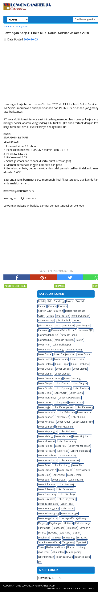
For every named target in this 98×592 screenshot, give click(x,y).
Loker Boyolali (46, 368)
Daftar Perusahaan (75, 310)
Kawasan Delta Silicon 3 (63, 330)
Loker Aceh (44, 344)
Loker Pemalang (67, 455)
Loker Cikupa (45, 383)
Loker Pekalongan (80, 450)
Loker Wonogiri (69, 513)
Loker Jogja (44, 407)
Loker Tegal (67, 503)
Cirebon (62, 306)
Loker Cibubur (62, 373)
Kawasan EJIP (86, 330)
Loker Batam (61, 359)
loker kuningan (46, 556)
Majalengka (55, 523)
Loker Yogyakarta (47, 518)
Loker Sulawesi (46, 489)
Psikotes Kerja (82, 523)
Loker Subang (76, 479)
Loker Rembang (61, 465)
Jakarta (76, 320)
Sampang (85, 528)
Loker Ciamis (80, 368)
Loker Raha (44, 465)
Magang (42, 523)
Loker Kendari (45, 417)
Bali (49, 301)
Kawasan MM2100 (64, 339)
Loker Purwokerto (69, 460)
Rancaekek (58, 528)
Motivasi (68, 523)
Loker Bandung (74, 349)
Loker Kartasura (46, 412)
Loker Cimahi (45, 388)
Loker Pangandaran (79, 445)
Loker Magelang (64, 426)
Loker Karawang (84, 407)
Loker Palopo (45, 445)
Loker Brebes (63, 368)
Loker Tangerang (67, 499)
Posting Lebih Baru (15, 286)
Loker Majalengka (47, 431)
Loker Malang (45, 436)
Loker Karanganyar (63, 407)
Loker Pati (62, 450)
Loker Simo (44, 475)
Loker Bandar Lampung (50, 349)
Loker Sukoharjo (66, 484)
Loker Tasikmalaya (48, 503)
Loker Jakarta (45, 402)
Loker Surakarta (46, 499)
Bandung (59, 301)
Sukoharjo (43, 537)
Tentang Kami (52, 588)
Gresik (50, 315)
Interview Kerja (46, 320)
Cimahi (52, 306)
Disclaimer (88, 588)
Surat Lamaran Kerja (49, 542)
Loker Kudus (63, 421)
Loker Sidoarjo (83, 470)
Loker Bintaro (45, 364)
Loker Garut (61, 392)
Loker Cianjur (45, 373)
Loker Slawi (59, 475)
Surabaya (82, 537)
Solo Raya (65, 532)
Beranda (59, 286)
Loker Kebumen (66, 412)
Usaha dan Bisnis (55, 547)
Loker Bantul (45, 359)
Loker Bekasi (77, 359)
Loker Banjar (45, 354)
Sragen (76, 532)
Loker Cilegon (79, 383)
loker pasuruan (64, 556)
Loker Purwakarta (47, 460)
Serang (42, 532)
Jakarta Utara (45, 325)
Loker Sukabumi (46, 484)
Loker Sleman (74, 475)
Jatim (57, 325)
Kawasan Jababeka (48, 335)
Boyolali (80, 301)
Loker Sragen (59, 479)
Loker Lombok (46, 426)
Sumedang (69, 537)
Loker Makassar (67, 431)
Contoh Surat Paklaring (50, 310)
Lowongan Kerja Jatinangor (73, 518)
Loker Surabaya (67, 494)
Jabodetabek (63, 320)
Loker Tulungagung (48, 513)
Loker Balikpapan (62, 344)
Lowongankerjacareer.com (38, 585)
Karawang (43, 330)
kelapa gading (73, 552)
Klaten (79, 339)
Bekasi (69, 301)
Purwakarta (44, 528)
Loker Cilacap (62, 383)
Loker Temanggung (48, 508)
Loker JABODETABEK (70, 397)
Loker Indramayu (47, 397)
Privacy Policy (71, 588)
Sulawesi (56, 537)
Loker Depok (45, 392)
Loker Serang (65, 470)
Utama (70, 547)
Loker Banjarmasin (64, 354)
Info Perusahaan (80, 315)
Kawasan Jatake (69, 335)
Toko (41, 547)
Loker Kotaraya (46, 421)
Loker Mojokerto (82, 436)
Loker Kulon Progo (83, 421)
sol (39, 561)
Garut (41, 315)
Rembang (72, 528)
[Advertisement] (35, 237)
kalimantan (58, 552)
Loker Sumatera (64, 489)
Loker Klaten (62, 417)
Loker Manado (63, 436)
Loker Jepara (76, 402)
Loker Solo (44, 479)
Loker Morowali (46, 441)
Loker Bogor (62, 364)
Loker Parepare (46, 450)
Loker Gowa (76, 392)
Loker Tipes (67, 508)
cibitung (81, 547)
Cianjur (42, 306)
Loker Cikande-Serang (50, 378)
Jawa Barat (68, 325)
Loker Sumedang (47, 494)
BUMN (41, 301)
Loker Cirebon (81, 388)
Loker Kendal (84, 412)
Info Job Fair (62, 315)
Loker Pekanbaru (47, 455)
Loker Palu (60, 445)
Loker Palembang (66, 441)
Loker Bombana (80, 364)
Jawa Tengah (83, 325)
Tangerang (68, 542)
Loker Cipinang (63, 388)
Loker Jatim (61, 402)
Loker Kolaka (78, 417)
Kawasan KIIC (45, 339)
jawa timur (43, 552)
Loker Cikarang (72, 378)
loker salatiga (82, 556)
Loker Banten (84, 354)
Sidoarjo (52, 532)
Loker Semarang (47, 470)
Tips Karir (81, 542)
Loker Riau (77, 465)
